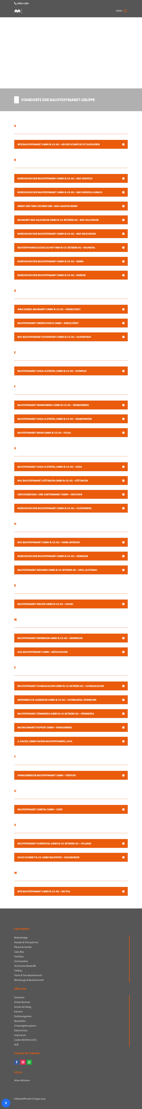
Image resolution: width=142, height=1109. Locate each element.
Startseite (19, 997)
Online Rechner (22, 1002)
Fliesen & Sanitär (23, 947)
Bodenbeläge (21, 938)
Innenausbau (21, 961)
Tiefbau (18, 971)
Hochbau (19, 956)
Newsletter (20, 1021)
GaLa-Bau (19, 952)
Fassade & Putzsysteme (26, 942)
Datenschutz (20, 1030)
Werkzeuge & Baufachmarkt (29, 980)
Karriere (18, 1012)
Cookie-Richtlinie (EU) (25, 1040)
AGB (16, 1045)
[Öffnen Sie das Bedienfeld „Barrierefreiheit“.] (6, 1103)
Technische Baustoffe (25, 966)
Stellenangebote (23, 1016)
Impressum (20, 1035)
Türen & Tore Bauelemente (28, 975)
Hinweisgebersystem (25, 1026)
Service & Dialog (22, 1007)
